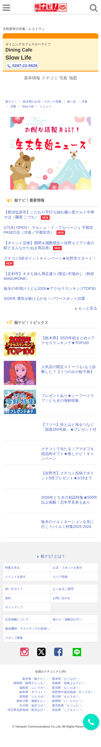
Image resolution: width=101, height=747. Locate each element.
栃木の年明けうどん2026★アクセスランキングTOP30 (50, 288)
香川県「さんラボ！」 (67, 696)
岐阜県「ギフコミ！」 (34, 692)
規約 (8, 598)
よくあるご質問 (63, 588)
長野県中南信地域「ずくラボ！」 (74, 692)
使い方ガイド (14, 588)
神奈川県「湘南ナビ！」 (32, 701)
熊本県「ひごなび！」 (67, 678)
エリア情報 (60, 576)
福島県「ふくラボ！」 (34, 687)
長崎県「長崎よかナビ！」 (70, 683)
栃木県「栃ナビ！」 (35, 678)
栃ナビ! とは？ (50, 556)
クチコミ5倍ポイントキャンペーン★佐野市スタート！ (50, 258)
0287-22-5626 (21, 65)
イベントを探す (15, 576)
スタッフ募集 (14, 637)
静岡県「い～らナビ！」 (68, 701)
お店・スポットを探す (67, 567)
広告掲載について (17, 619)
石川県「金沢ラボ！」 (34, 705)
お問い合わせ (62, 598)
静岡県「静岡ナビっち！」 (31, 683)
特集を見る (12, 567)
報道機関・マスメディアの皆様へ (27, 628)
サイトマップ (14, 607)
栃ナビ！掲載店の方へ (67, 619)
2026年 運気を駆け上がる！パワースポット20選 (44, 298)
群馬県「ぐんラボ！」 (34, 696)
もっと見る (85, 308)
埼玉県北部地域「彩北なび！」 (28, 709)
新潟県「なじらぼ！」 (67, 687)
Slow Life (18, 57)
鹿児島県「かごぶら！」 (68, 705)
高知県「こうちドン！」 (68, 709)
